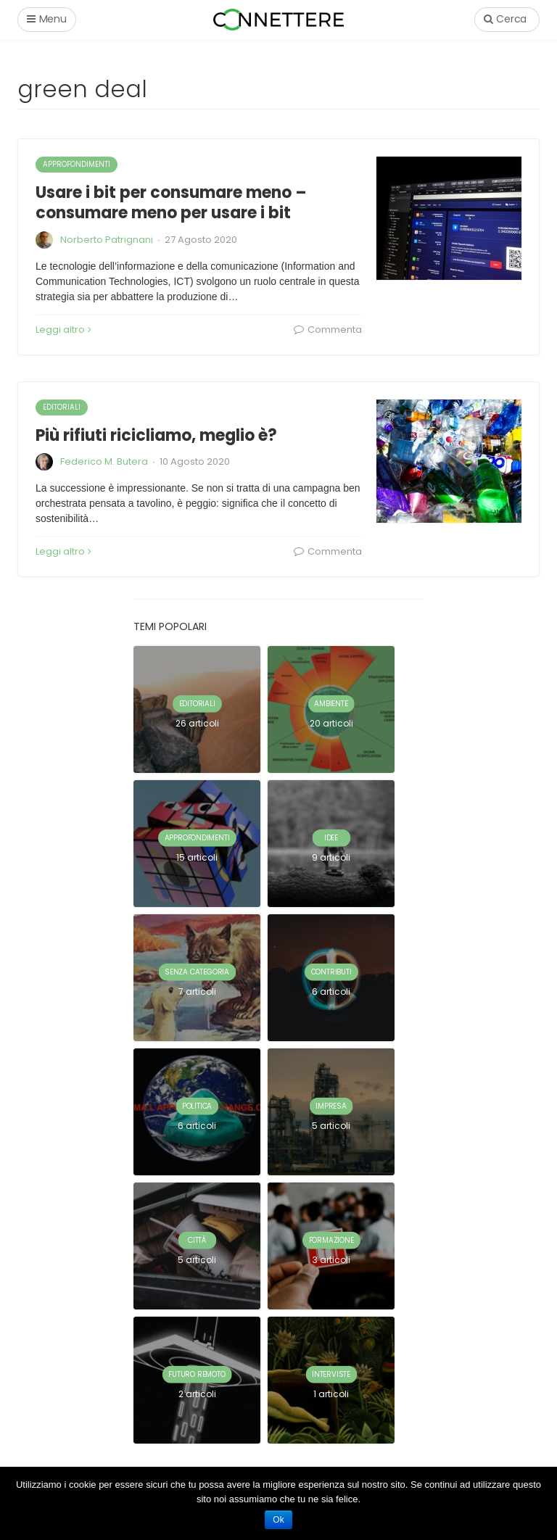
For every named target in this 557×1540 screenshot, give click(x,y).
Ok (278, 1520)
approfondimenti (76, 164)
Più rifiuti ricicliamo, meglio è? (156, 435)
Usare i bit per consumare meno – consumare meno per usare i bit (171, 203)
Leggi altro (63, 329)
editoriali (62, 407)
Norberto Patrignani (106, 240)
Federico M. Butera (104, 461)
